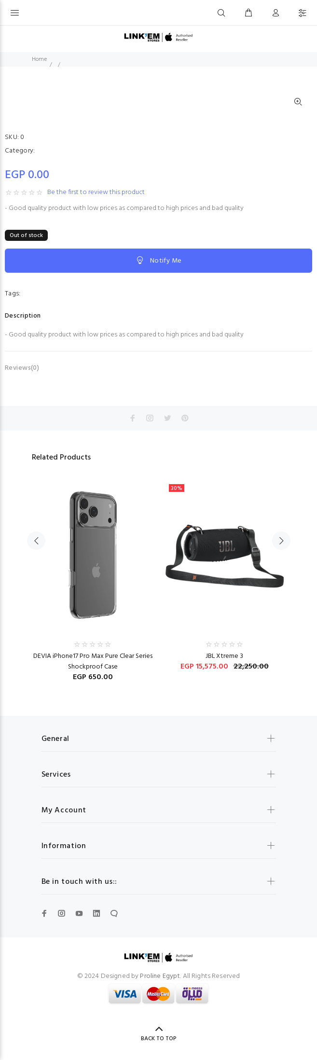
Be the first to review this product (96, 192)
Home (39, 59)
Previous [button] (36, 540)
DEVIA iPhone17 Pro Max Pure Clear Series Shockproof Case (92, 661)
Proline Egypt (160, 976)
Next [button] (281, 540)
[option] (93, 576)
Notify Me (158, 260)
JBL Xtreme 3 (224, 656)
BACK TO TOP (159, 1039)
